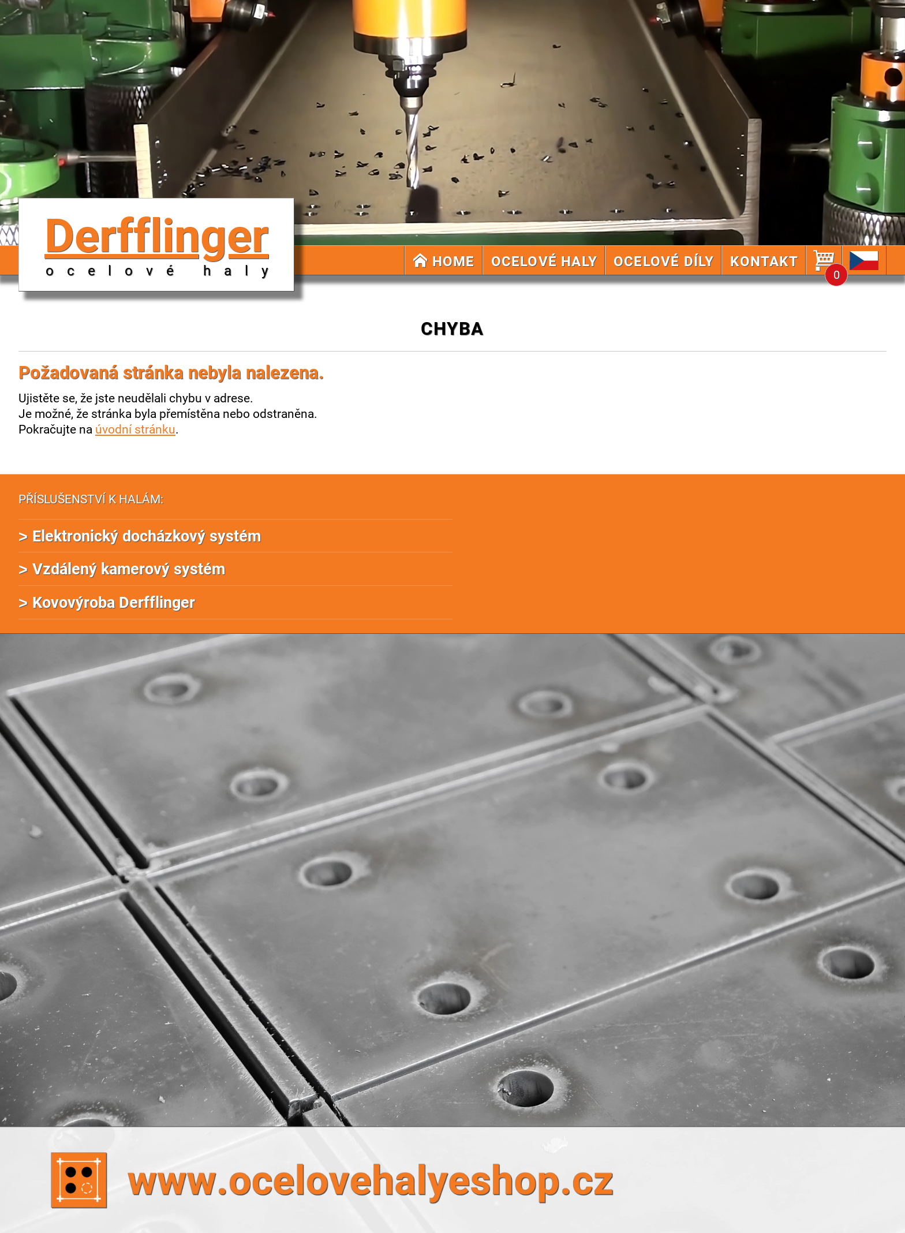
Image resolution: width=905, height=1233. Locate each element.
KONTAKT (764, 261)
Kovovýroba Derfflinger (113, 601)
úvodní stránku (135, 429)
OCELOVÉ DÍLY (664, 261)
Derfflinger (162, 241)
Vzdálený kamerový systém (128, 568)
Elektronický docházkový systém (146, 535)
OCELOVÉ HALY (544, 261)
